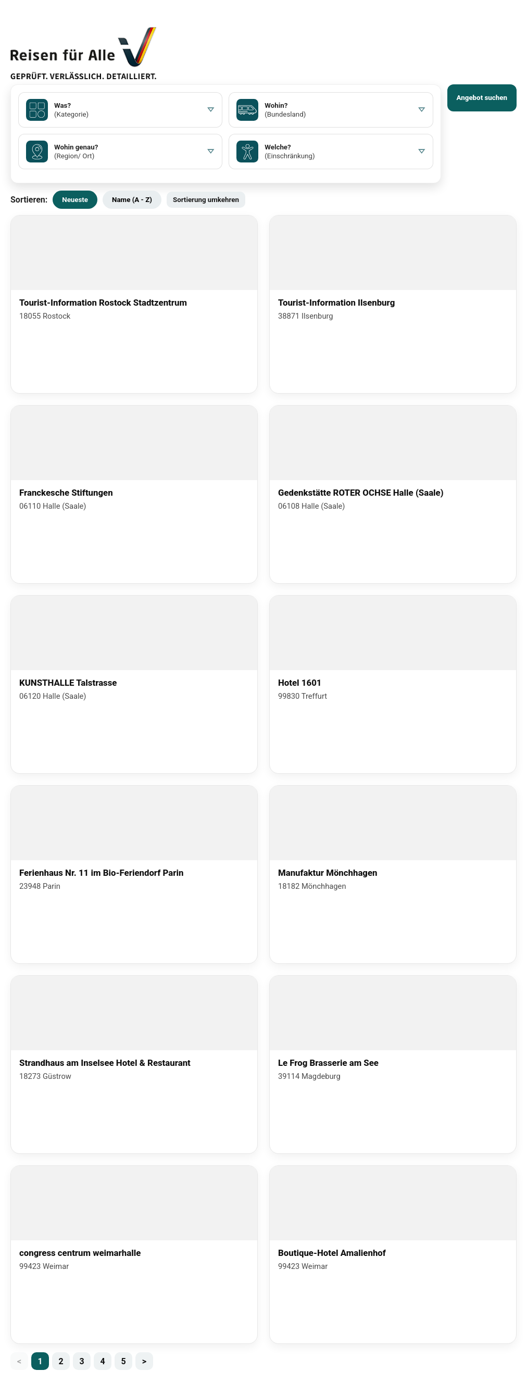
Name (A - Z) (132, 200)
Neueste (75, 200)
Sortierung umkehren (206, 200)
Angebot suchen (482, 98)
